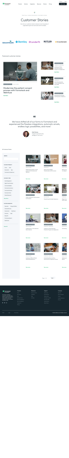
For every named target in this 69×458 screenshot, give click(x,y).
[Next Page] (52, 278)
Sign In (66, 1)
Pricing (50, 4)
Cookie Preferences (61, 298)
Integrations (32, 4)
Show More (6, 198)
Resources (39, 4)
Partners (45, 4)
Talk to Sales (62, 4)
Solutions (26, 4)
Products (20, 4)
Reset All (5, 226)
